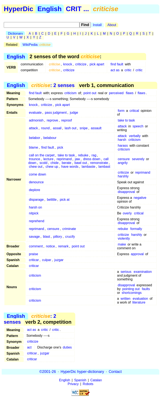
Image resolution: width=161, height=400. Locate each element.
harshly (123, 176)
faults (146, 289)
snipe (84, 128)
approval (137, 254)
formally (136, 229)
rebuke (83, 155)
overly (127, 213)
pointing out (131, 289)
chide (54, 163)
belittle (52, 199)
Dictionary (15, 33)
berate (66, 163)
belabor (34, 138)
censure (124, 159)
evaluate (35, 112)
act (29, 347)
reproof (66, 120)
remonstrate (99, 163)
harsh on (35, 207)
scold (43, 163)
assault (96, 128)
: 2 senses (53, 85)
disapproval (126, 192)
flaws (129, 93)
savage (34, 236)
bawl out (80, 163)
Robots (88, 384)
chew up (51, 166)
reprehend (36, 221)
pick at (64, 199)
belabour (49, 138)
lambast (104, 166)
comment (36, 246)
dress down (91, 159)
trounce (34, 159)
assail (57, 128)
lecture (48, 159)
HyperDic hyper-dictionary (82, 372)
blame (33, 147)
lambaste (88, 166)
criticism (70, 93)
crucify (70, 236)
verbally (134, 136)
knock (67, 64)
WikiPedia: (37, 44)
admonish (36, 120)
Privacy (73, 384)
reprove (52, 120)
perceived (116, 93)
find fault (116, 64)
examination (143, 271)
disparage (36, 199)
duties (67, 347)
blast (46, 236)
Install (97, 25)
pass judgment (56, 112)
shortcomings (132, 292)
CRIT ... (77, 9)
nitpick (33, 213)
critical (134, 110)
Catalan (96, 380)
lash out (70, 128)
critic (128, 70)
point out (89, 93)
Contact (115, 372)
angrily (123, 163)
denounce (36, 182)
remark (63, 246)
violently (124, 238)
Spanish (80, 380)
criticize (80, 64)
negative (140, 197)
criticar (34, 260)
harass (123, 145)
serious (126, 271)
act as (114, 70)
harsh (122, 139)
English (50, 9)
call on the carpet (42, 155)
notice (50, 246)
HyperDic (18, 9)
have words (69, 166)
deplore (34, 190)
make (122, 244)
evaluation (140, 298)
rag (94, 155)
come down (37, 174)
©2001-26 (47, 372)
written (125, 298)
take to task (126, 120)
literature (138, 302)
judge (74, 112)
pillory (57, 236)
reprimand (64, 159)
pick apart (97, 64)
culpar (46, 260)
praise (33, 254)
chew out (35, 166)
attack (33, 128)
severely (138, 159)
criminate (69, 229)
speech (137, 126)
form (121, 110)
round (45, 128)
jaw (77, 159)
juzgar (59, 260)
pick (60, 147)
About (111, 25)
